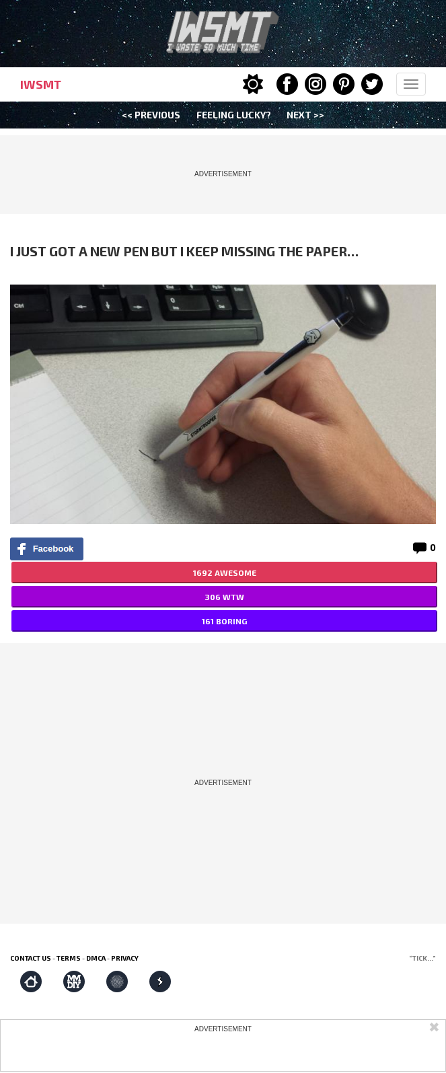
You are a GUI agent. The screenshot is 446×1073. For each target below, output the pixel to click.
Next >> (305, 114)
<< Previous (151, 114)
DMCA (96, 958)
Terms (69, 958)
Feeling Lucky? (233, 114)
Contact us (30, 958)
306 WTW (224, 596)
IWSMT (40, 84)
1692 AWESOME (224, 572)
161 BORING (224, 621)
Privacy (125, 958)
